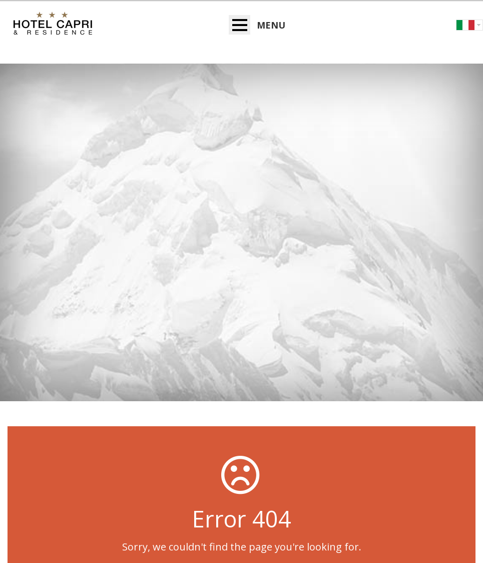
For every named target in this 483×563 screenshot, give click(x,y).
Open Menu (239, 25)
